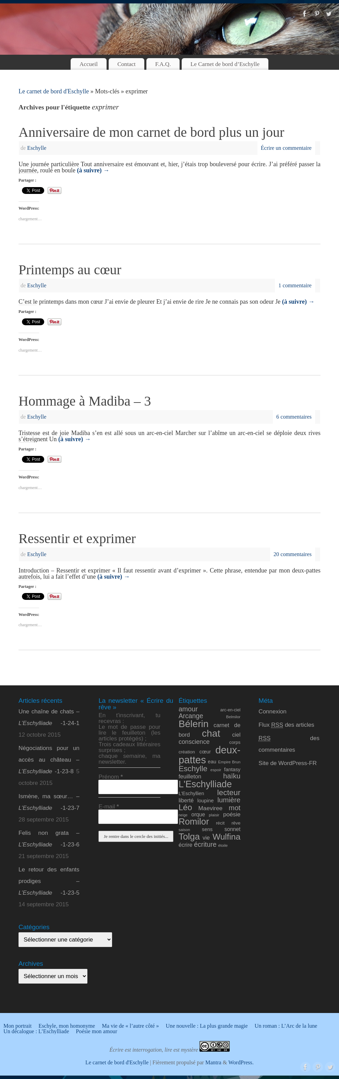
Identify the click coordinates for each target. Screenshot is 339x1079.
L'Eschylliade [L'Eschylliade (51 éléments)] (205, 784)
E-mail (108, 807)
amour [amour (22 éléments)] (188, 709)
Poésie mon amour (96, 1031)
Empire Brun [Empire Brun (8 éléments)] (229, 762)
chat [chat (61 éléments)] (211, 733)
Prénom (110, 777)
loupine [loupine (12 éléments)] (205, 800)
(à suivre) (93, 170)
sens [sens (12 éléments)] (207, 829)
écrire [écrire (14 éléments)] (185, 845)
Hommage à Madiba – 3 (85, 401)
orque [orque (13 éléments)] (198, 814)
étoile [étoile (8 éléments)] (223, 845)
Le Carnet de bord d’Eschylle (225, 64)
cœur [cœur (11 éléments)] (205, 751)
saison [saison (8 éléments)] (184, 829)
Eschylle (36, 148)
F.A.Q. (163, 64)
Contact (126, 64)
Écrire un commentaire (286, 148)
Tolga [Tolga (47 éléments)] (189, 836)
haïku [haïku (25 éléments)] (232, 776)
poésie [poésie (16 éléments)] (232, 814)
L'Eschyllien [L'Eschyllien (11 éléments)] (191, 793)
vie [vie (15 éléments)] (206, 837)
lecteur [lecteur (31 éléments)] (229, 792)
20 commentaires (293, 554)
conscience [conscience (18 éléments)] (194, 741)
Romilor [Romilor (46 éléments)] (194, 821)
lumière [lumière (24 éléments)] (228, 800)
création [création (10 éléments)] (187, 751)
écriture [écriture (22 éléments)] (205, 844)
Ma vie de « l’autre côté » (130, 1026)
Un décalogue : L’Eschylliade (36, 1031)
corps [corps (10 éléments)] (235, 742)
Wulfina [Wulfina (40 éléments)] (227, 836)
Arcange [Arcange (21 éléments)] (191, 716)
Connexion (272, 711)
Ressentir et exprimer (77, 538)
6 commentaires (294, 417)
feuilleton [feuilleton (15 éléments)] (190, 776)
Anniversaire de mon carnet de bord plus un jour (151, 132)
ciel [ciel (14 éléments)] (236, 735)
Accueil (89, 64)
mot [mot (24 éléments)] (234, 808)
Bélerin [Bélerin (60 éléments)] (194, 724)
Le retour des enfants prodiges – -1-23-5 (49, 881)
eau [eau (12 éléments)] (212, 761)
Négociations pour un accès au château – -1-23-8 (49, 760)
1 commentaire (295, 285)
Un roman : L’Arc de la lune (286, 1026)
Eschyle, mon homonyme (66, 1026)
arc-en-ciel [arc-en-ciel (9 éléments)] (230, 710)
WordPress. (241, 1063)
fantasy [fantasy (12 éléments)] (232, 769)
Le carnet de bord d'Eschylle (54, 91)
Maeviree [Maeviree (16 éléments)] (210, 808)
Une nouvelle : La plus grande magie (207, 1026)
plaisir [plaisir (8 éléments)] (214, 815)
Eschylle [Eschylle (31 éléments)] (193, 768)
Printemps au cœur (70, 269)
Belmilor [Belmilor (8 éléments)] (233, 716)
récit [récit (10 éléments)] (220, 823)
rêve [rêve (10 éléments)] (235, 823)
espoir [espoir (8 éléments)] (215, 769)
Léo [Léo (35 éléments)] (185, 807)
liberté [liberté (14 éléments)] (186, 800)
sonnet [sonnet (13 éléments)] (233, 829)
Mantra (213, 1063)
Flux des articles (286, 725)
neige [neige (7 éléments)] (183, 815)
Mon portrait (17, 1026)
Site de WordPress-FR (287, 763)
